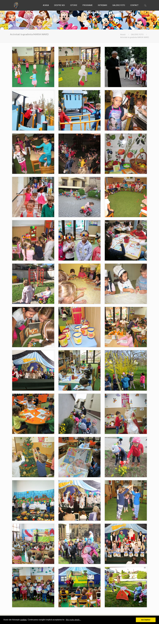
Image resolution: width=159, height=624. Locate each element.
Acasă (122, 34)
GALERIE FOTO (137, 34)
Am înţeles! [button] (145, 620)
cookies (23, 620)
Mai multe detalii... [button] (73, 620)
